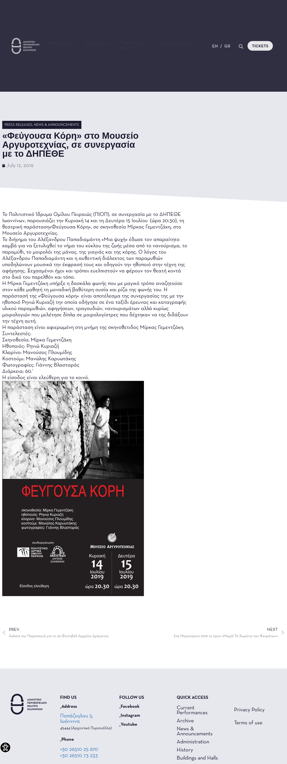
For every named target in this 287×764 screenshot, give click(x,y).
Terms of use (248, 723)
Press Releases (18, 125)
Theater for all (175, 43)
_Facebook (129, 706)
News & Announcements (56, 125)
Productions (63, 43)
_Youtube (128, 724)
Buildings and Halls (197, 758)
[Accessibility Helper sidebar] (5, 747)
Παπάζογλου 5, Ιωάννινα (76, 718)
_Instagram (129, 715)
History (185, 750)
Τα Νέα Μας (99, 43)
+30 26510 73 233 (79, 755)
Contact (123, 48)
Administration (193, 742)
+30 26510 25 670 (79, 749)
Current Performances (192, 710)
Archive (185, 721)
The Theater (136, 43)
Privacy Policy (249, 710)
